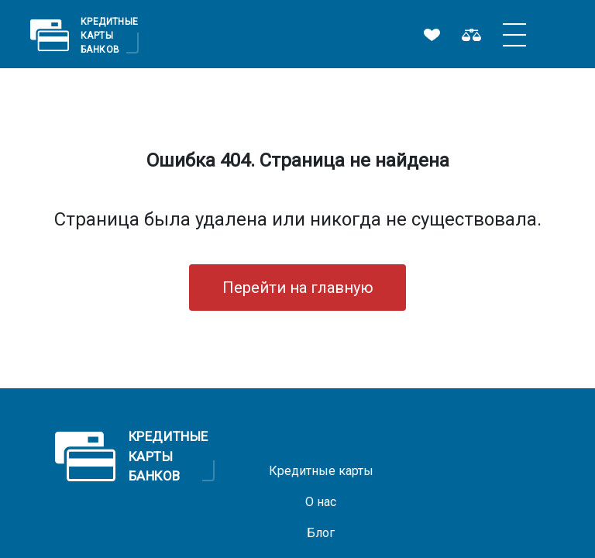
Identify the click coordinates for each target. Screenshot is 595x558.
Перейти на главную (297, 287)
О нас (320, 501)
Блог (321, 532)
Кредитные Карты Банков (110, 34)
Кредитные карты (321, 470)
